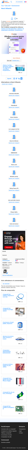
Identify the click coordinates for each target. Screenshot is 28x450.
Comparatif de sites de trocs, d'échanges (8, 393)
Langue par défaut (20, 259)
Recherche (11, 2)
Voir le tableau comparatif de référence (12, 27)
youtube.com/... (16, 60)
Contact (21, 433)
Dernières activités (5, 442)
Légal (20, 431)
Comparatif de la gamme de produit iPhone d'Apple (7, 379)
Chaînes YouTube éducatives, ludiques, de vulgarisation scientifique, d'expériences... (8, 68)
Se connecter (19, 1)
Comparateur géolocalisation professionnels (7, 351)
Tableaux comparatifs (6, 433)
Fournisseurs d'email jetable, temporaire (8, 323)
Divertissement (16, 5)
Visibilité (4, 262)
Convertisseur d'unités (6, 434)
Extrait (4, 251)
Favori (12, 19)
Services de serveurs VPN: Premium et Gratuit (8, 337)
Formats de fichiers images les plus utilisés (8, 366)
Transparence (22, 429)
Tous (2, 5)
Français (25, 1)
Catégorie (4, 259)
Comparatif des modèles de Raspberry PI (8, 407)
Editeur (17, 262)
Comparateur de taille (6, 436)
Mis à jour (4, 264)
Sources (4, 255)
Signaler (9, 78)
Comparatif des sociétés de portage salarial (8, 310)
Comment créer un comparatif (8, 429)
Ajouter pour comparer (7, 84)
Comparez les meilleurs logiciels (9, 431)
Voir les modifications (7, 275)
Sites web (7, 5)
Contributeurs (6, 267)
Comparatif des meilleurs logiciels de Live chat (8, 296)
